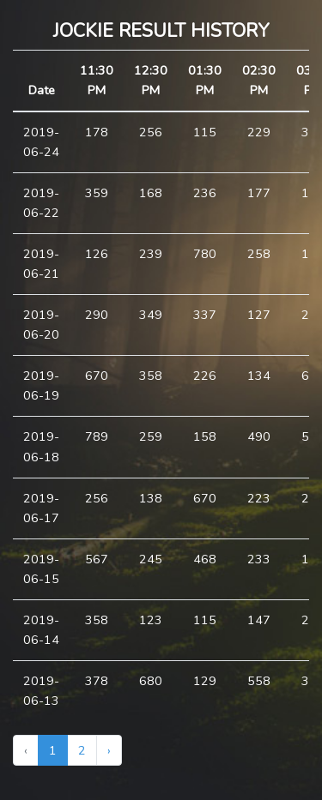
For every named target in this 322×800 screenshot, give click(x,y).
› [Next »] (109, 750)
